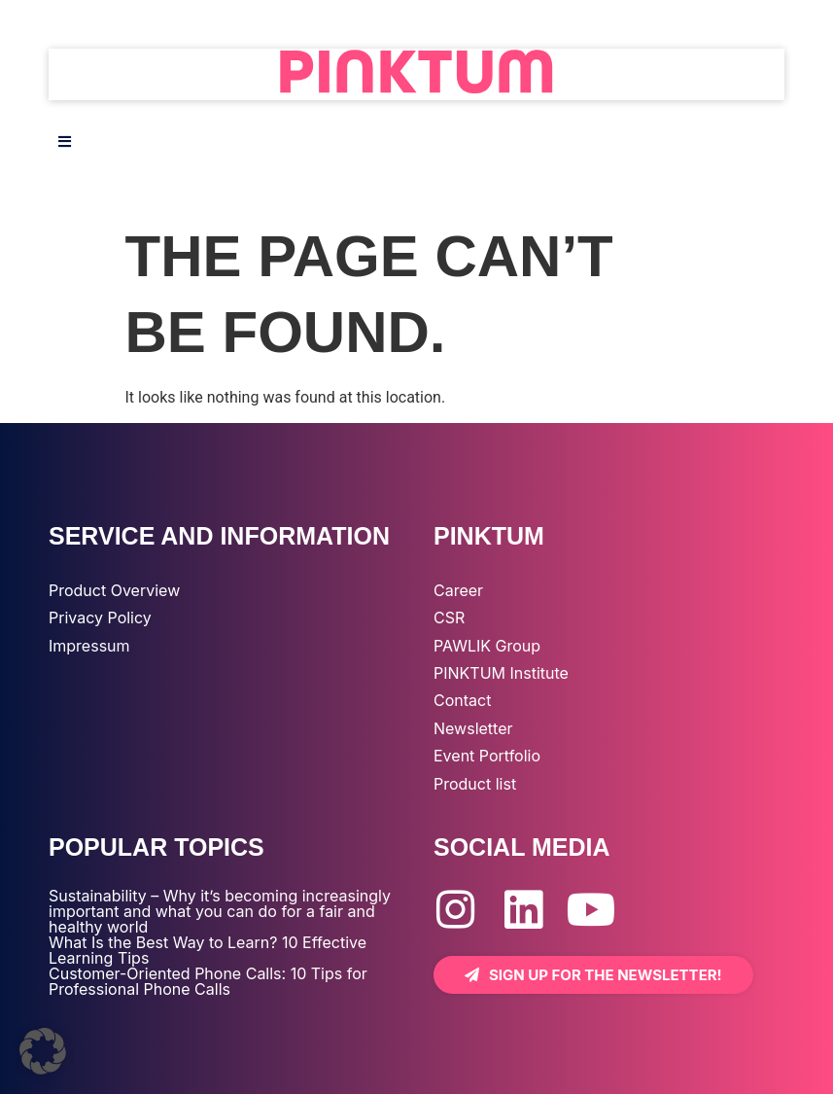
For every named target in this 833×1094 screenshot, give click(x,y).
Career (458, 590)
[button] (43, 1051)
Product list (475, 784)
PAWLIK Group (487, 645)
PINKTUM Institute (501, 673)
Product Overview (114, 590)
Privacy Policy (100, 617)
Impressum (89, 645)
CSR (449, 617)
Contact (462, 700)
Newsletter (473, 728)
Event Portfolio (487, 755)
